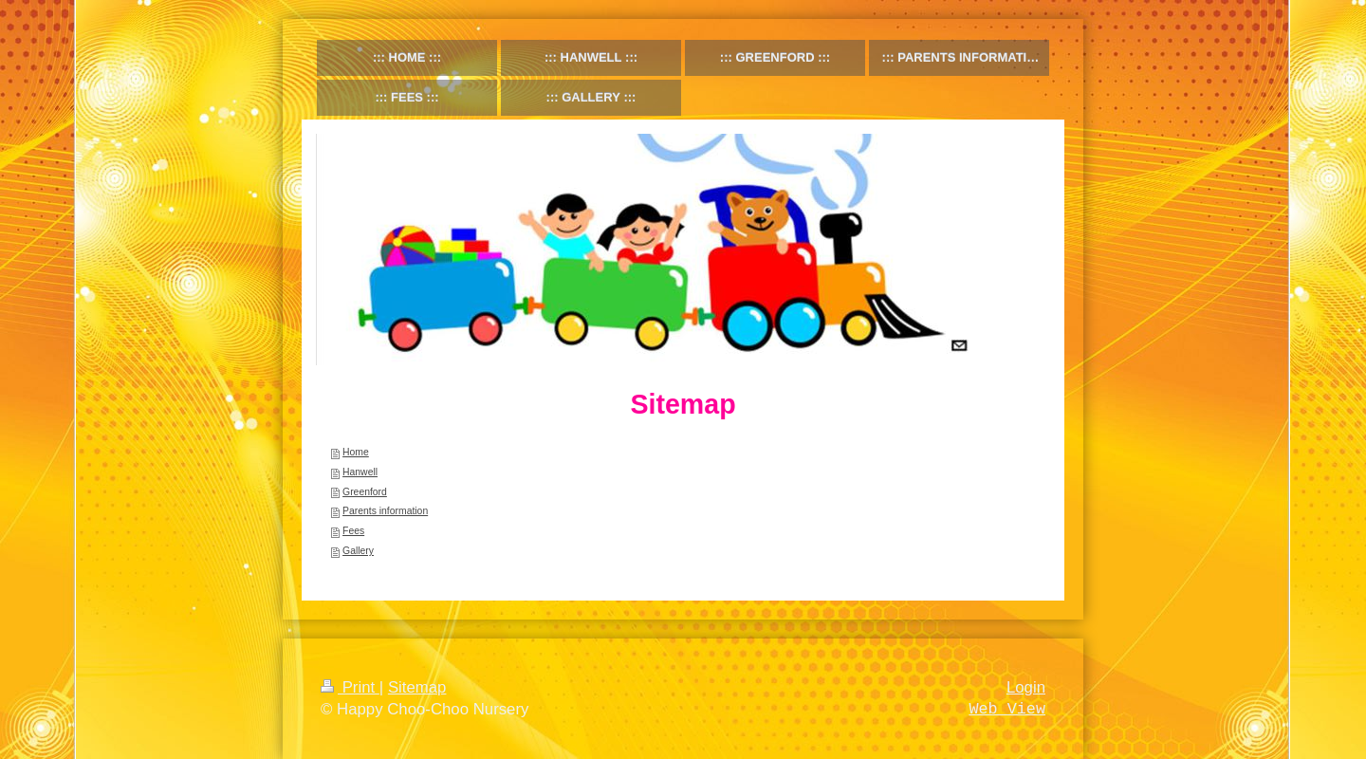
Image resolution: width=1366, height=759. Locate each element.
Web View (1007, 709)
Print (350, 687)
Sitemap (417, 687)
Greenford (364, 492)
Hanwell (360, 472)
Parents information (385, 511)
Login (1025, 687)
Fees (353, 531)
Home (355, 452)
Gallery (358, 551)
